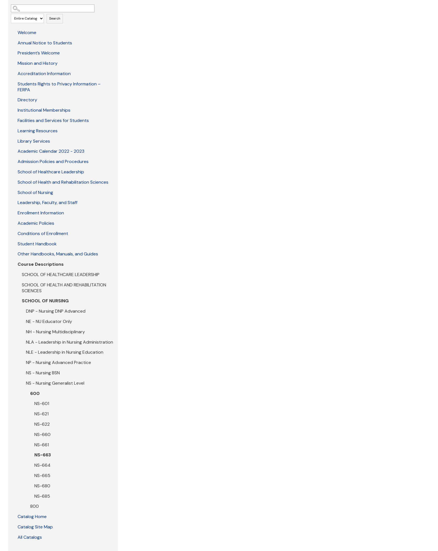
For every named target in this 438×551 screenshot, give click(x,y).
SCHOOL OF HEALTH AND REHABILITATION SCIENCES (64, 288)
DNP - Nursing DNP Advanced (55, 311)
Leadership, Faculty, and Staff (47, 202)
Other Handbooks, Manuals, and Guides (58, 254)
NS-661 (41, 445)
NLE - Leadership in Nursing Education (64, 352)
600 (35, 393)
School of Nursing (35, 192)
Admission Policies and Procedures (53, 161)
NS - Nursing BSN (43, 373)
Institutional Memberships (44, 110)
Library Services (34, 141)
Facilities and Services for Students (53, 120)
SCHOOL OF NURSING (45, 301)
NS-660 (42, 434)
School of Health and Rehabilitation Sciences (63, 182)
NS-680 (42, 486)
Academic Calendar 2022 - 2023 (51, 151)
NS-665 (42, 475)
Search (54, 18)
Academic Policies (36, 223)
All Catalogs (30, 537)
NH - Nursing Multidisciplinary (55, 332)
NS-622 (42, 424)
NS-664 (42, 465)
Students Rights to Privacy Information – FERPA (59, 87)
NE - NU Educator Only (49, 321)
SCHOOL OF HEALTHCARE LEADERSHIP (60, 274)
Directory (27, 100)
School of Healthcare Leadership (51, 172)
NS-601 (41, 403)
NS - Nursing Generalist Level (55, 383)
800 (34, 506)
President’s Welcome (39, 53)
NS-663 (42, 455)
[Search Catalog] (52, 8)
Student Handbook (37, 244)
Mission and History (38, 63)
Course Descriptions (41, 264)
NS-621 (41, 414)
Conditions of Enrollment (43, 233)
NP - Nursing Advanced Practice (58, 362)
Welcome (27, 32)
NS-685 (42, 496)
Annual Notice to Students (45, 43)
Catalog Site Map (35, 527)
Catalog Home (32, 516)
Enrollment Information (41, 213)
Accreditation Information (44, 73)
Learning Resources (38, 131)
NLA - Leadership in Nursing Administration (69, 342)
